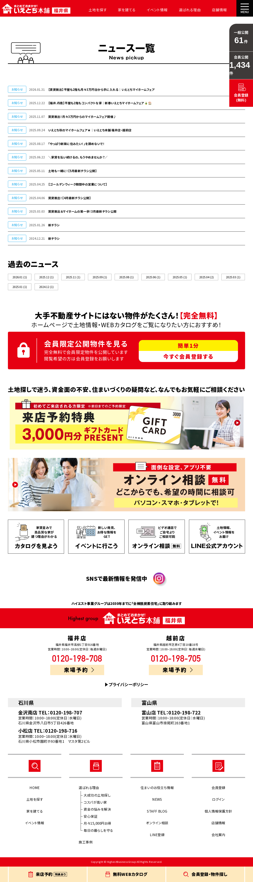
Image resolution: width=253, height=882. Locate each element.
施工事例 (86, 842)
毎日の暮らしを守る (98, 831)
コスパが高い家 (95, 803)
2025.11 (73, 277)
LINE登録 (157, 835)
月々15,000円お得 (97, 823)
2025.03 (233, 277)
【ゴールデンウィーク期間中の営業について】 (77, 184)
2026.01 (19, 277)
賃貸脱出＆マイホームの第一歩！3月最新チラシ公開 (82, 211)
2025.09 (99, 277)
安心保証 (90, 817)
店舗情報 (203, 9)
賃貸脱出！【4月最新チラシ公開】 (69, 198)
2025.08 (126, 277)
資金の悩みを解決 (97, 809)
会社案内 (226, 9)
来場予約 (79, 670)
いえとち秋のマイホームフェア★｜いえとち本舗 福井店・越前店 (90, 130)
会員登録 (218, 788)
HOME (34, 788)
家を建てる (118, 9)
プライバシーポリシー (128, 685)
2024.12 (46, 287)
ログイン (218, 800)
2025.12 (46, 277)
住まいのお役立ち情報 (157, 788)
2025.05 (179, 277)
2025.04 (206, 277)
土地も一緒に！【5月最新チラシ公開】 (72, 171)
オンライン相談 (157, 823)
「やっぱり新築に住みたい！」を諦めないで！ (76, 144)
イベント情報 (146, 9)
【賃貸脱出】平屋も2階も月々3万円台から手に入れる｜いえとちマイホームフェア (101, 89)
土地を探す (92, 9)
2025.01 (19, 287)
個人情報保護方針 (218, 811)
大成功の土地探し (97, 795)
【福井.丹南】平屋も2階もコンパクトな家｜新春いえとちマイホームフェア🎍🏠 (100, 103)
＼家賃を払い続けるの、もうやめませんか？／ (78, 157)
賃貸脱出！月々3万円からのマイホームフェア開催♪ (82, 117)
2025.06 (153, 277)
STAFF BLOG (157, 811)
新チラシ (54, 225)
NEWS (157, 800)
